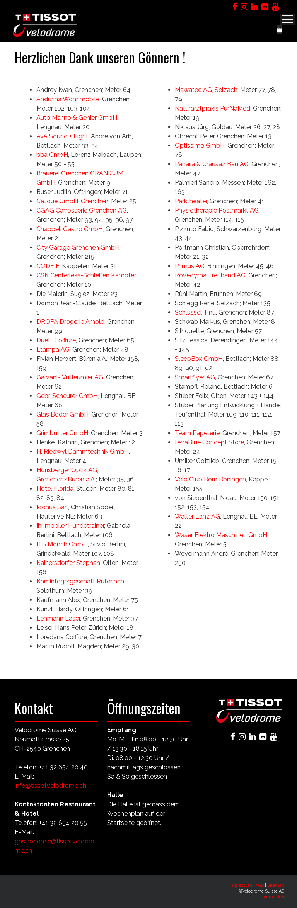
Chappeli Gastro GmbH (69, 229)
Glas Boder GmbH (62, 414)
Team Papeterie (197, 433)
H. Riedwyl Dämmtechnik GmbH (82, 451)
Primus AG (190, 266)
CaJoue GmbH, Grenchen (72, 201)
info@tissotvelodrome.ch (50, 785)
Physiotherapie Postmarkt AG (217, 210)
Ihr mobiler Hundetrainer (70, 525)
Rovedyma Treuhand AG (210, 275)
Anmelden (273, 896)
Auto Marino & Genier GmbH (76, 117)
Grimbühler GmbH (62, 433)
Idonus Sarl (52, 507)
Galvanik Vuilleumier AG (69, 377)
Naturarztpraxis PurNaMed (212, 108)
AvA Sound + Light (62, 136)
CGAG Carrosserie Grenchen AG (81, 210)
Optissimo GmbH (200, 145)
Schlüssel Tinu (195, 312)
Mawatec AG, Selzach (206, 90)
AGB (260, 885)
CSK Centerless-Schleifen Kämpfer (85, 275)
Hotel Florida (54, 488)
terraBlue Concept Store (209, 442)
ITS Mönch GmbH (62, 544)
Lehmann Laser (58, 618)
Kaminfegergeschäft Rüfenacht (81, 581)
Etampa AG (53, 349)
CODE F (47, 266)
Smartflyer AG (195, 377)
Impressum (240, 885)
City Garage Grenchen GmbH (77, 247)
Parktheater (191, 201)
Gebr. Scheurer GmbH (67, 396)
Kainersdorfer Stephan (68, 562)
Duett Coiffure (56, 340)
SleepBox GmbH (199, 358)
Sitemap (275, 885)
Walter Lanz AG (197, 516)
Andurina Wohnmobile (67, 99)
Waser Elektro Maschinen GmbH (221, 535)
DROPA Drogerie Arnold (70, 321)
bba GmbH (52, 154)
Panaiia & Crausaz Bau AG (212, 164)
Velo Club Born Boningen (210, 479)
